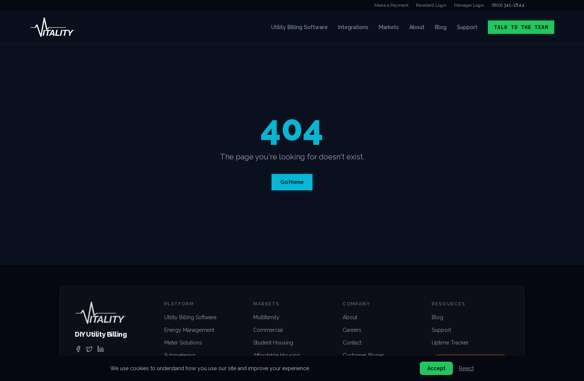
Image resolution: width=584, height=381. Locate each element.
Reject (466, 368)
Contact (352, 343)
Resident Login (431, 5)
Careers (352, 330)
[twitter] (89, 349)
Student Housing (273, 343)
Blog (441, 27)
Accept (436, 368)
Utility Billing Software (299, 27)
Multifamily (266, 317)
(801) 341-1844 (508, 5)
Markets (389, 27)
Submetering (179, 355)
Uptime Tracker (450, 343)
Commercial (268, 330)
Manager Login (469, 5)
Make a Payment (391, 5)
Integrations (353, 27)
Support (467, 27)
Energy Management (189, 330)
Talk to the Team (521, 27)
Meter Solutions (183, 343)
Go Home (292, 182)
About (417, 27)
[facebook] (78, 349)
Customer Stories (363, 355)
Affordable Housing (276, 355)
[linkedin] (100, 349)
